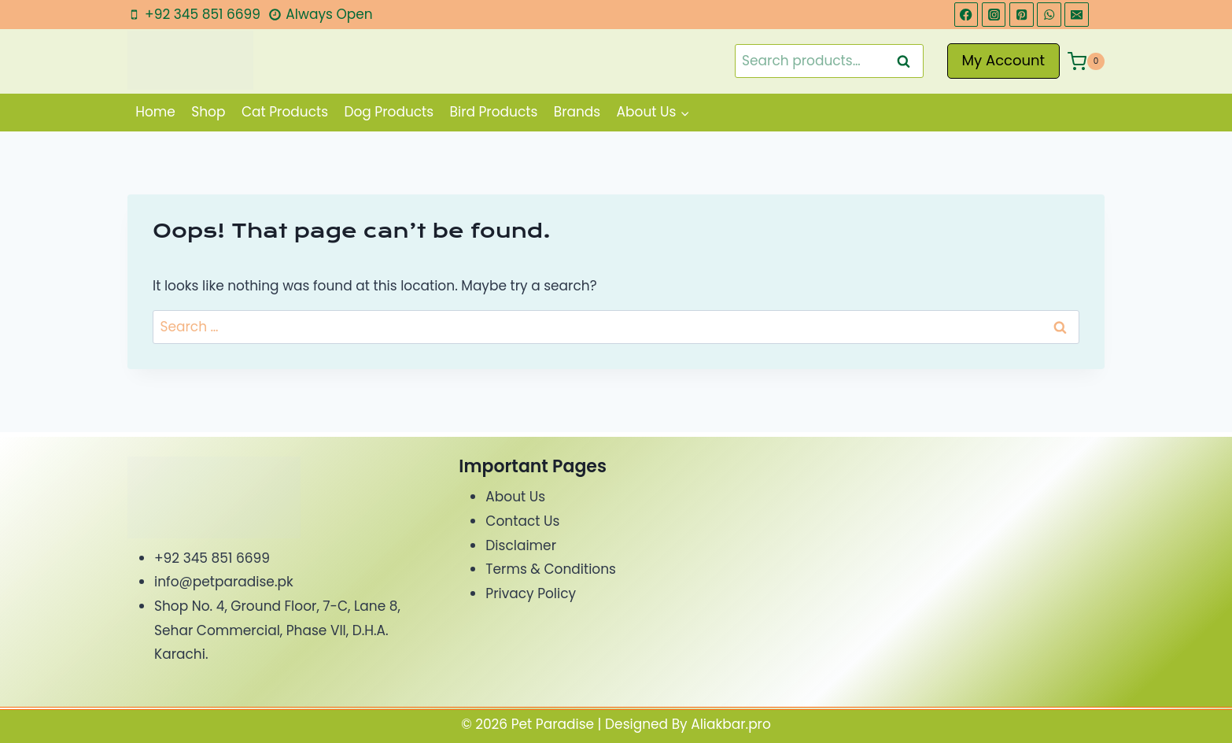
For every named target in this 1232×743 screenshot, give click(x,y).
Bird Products (494, 111)
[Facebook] (966, 14)
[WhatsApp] (1049, 14)
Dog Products (388, 111)
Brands (577, 111)
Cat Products (285, 111)
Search (909, 61)
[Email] (1076, 14)
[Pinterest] (1021, 14)
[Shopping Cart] (1086, 61)
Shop (208, 111)
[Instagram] (994, 14)
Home (155, 111)
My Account (1004, 60)
